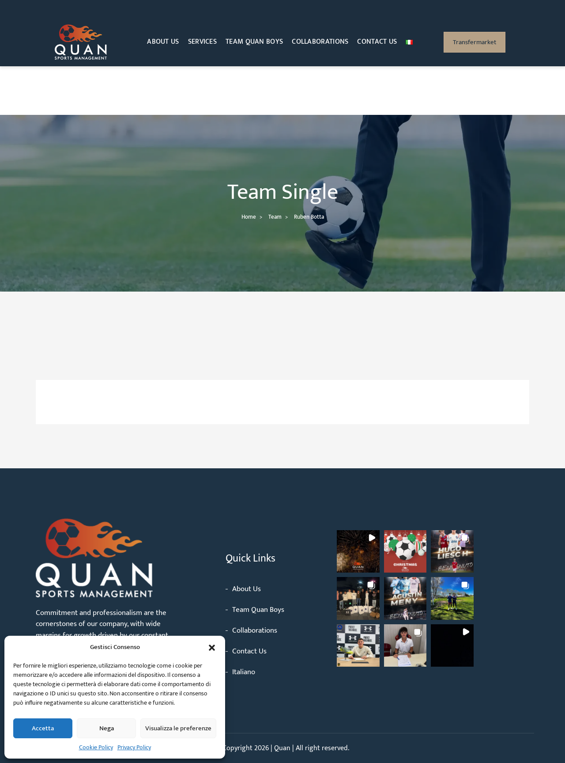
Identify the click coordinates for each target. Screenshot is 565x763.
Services (202, 42)
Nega (106, 728)
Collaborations (320, 42)
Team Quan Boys (254, 42)
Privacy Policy (134, 747)
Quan (283, 748)
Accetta (43, 728)
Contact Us (377, 42)
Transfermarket (474, 42)
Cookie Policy (96, 747)
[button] (211, 647)
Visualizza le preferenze (178, 728)
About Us (163, 42)
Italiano (243, 672)
